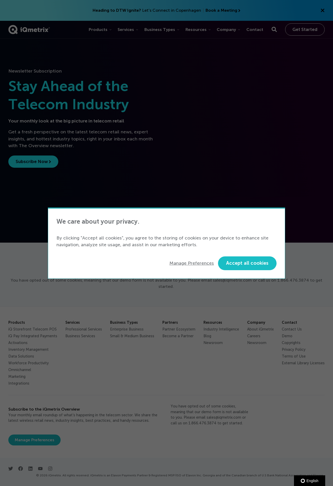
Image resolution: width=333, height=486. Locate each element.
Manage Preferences (191, 263)
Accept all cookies (247, 263)
